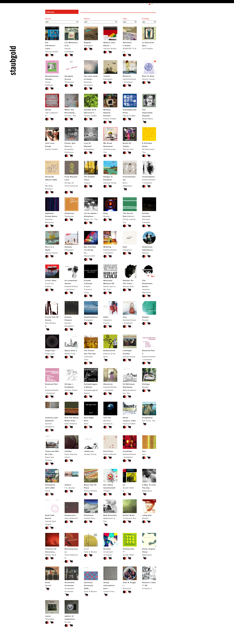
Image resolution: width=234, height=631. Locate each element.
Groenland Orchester (110, 544)
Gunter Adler (130, 544)
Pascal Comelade (71, 39)
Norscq (149, 242)
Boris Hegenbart (130, 174)
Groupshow (91, 138)
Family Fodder (91, 105)
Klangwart (91, 36)
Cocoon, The (71, 105)
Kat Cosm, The (149, 412)
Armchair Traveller (149, 210)
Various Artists (52, 39)
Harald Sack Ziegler (52, 512)
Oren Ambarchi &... (71, 546)
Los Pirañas (149, 38)
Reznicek (130, 578)
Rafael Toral (71, 344)
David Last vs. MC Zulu (110, 277)
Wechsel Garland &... (110, 413)
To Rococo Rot (130, 509)
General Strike (110, 172)
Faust (52, 480)
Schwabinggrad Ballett (91, 381)
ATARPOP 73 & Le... (130, 39)
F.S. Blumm (71, 479)
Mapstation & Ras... (110, 510)
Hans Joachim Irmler (71, 446)
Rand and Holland (52, 448)
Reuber (110, 207)
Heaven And (91, 244)
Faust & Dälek (130, 413)
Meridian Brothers (52, 175)
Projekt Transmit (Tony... (91, 279)
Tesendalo (52, 610)
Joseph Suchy (91, 445)
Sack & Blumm (110, 445)
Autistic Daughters (71, 314)
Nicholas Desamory (91, 73)
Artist (48, 19)
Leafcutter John (91, 347)
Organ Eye (52, 344)
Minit (91, 413)
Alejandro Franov (110, 312)
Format (145, 19)
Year (125, 19)
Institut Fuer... (91, 509)
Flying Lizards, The (130, 210)
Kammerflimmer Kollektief (130, 71)
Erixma (71, 611)
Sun (149, 445)
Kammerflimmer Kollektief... (71, 277)
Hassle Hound (52, 242)
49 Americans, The (110, 140)
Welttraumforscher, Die (130, 381)
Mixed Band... (149, 107)
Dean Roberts (71, 413)
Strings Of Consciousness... (71, 175)
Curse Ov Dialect (52, 276)
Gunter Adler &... (130, 480)
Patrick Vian (130, 138)
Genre (87, 19)
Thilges (110, 480)
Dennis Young (149, 70)
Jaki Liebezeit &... (52, 105)
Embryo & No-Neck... (110, 346)
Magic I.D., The (91, 208)
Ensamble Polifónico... (71, 140)
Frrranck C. (149, 578)
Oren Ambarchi (71, 509)
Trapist (91, 172)
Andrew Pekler (71, 379)
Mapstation (149, 480)
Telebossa (71, 71)
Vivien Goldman (52, 73)
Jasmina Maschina (52, 210)
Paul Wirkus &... (52, 314)
